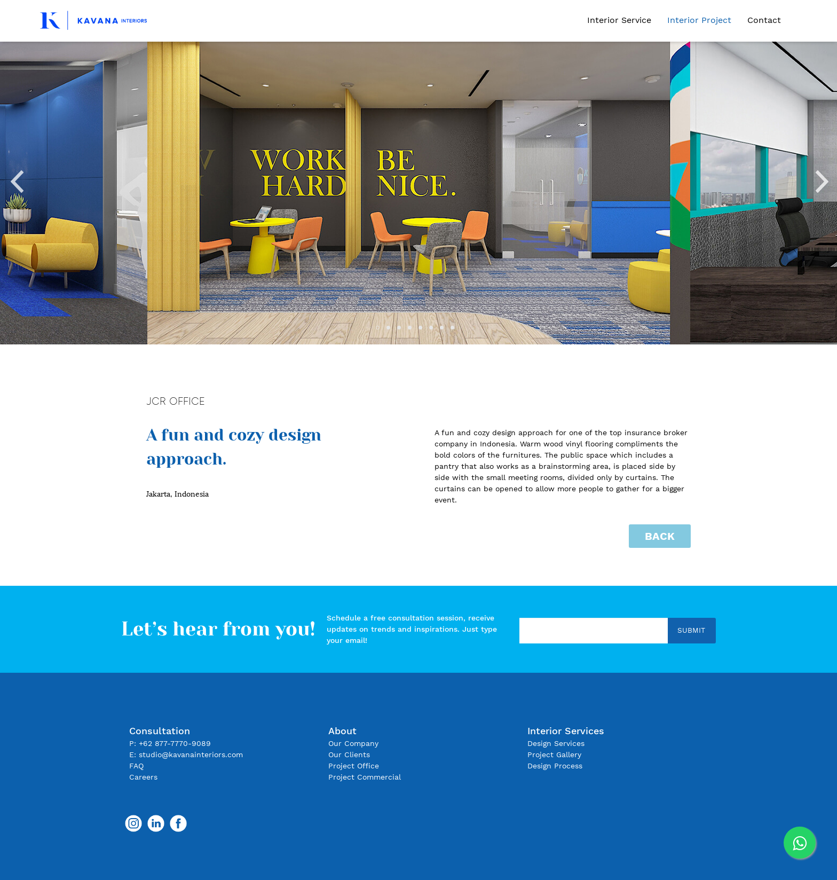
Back (660, 536)
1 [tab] (381, 331)
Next (821, 177)
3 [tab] (402, 331)
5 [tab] (423, 331)
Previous (16, 177)
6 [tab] (434, 331)
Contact (764, 20)
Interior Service (619, 20)
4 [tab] (413, 331)
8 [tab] (456, 331)
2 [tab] (391, 331)
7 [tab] (445, 331)
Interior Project (699, 20)
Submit (691, 630)
